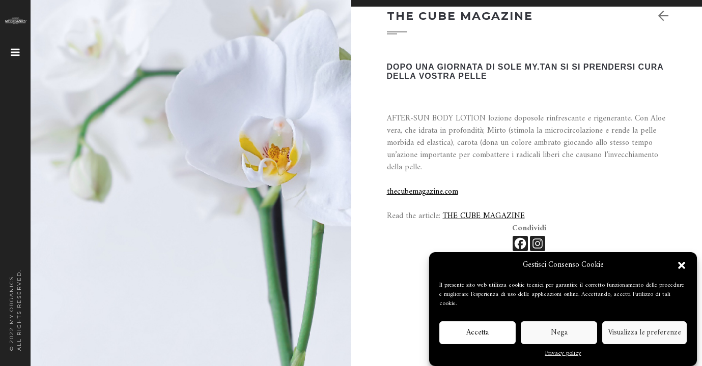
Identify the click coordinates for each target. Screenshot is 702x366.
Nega (559, 333)
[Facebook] (520, 243)
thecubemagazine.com (422, 192)
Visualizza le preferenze (644, 333)
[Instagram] (537, 243)
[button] (682, 265)
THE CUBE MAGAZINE (484, 216)
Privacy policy (563, 353)
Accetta (477, 333)
